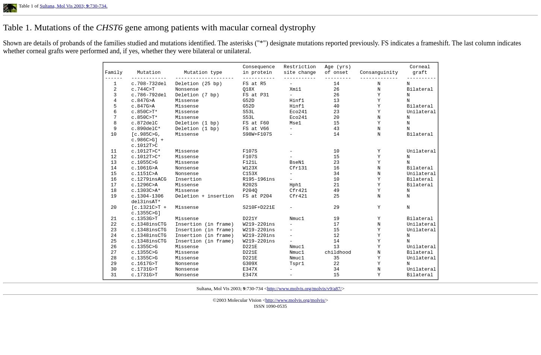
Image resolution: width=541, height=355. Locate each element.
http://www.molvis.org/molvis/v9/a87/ (304, 331)
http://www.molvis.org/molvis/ (295, 343)
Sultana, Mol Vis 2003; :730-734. (73, 6)
